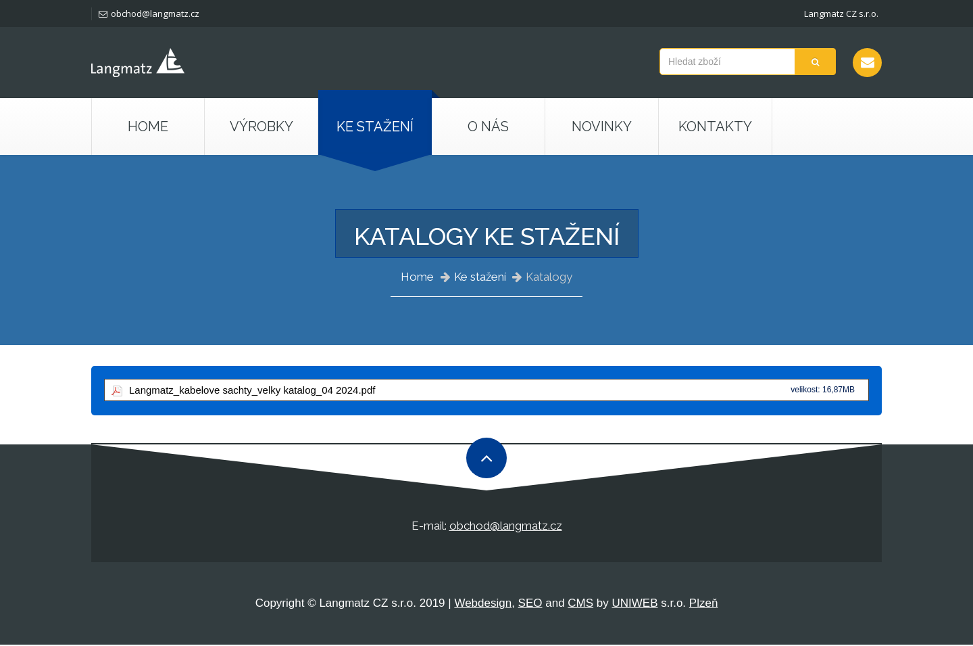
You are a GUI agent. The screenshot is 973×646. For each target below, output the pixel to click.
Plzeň (703, 604)
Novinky (602, 126)
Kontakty (715, 126)
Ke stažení (480, 276)
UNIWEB (635, 604)
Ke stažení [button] (375, 126)
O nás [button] (488, 126)
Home (148, 126)
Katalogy (549, 276)
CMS (580, 604)
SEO (530, 604)
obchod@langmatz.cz (149, 13)
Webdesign (483, 604)
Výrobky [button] (261, 126)
